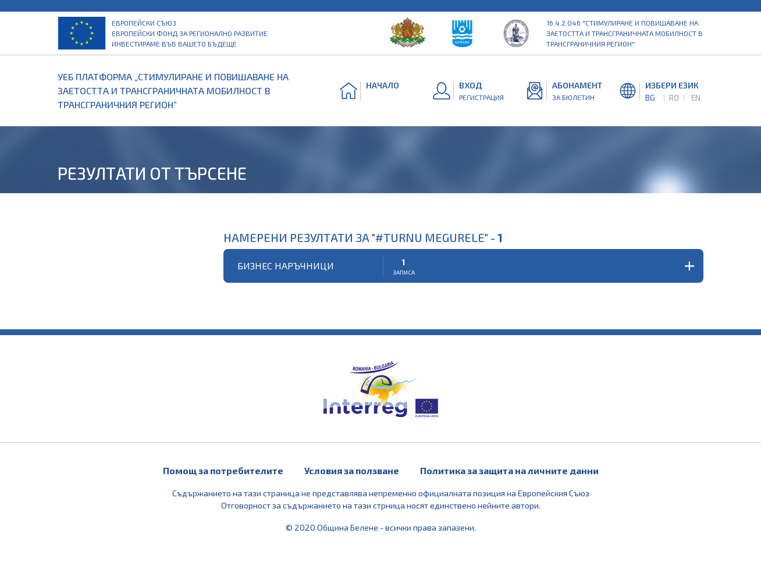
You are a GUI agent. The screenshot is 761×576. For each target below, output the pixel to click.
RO (674, 97)
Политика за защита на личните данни (509, 470)
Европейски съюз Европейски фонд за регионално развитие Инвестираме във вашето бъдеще (190, 33)
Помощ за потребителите (223, 470)
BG (650, 97)
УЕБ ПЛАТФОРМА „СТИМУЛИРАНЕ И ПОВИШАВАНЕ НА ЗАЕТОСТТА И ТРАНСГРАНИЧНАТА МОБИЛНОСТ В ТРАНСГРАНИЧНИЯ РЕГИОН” (173, 90)
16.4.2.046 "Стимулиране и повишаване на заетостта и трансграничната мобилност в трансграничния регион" (624, 33)
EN (695, 97)
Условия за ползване (351, 470)
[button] (463, 266)
